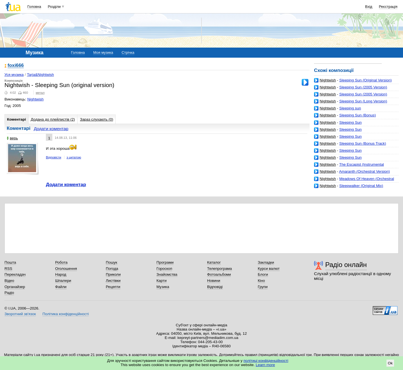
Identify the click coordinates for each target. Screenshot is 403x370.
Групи (263, 287)
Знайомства (166, 274)
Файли (61, 287)
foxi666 (16, 65)
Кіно (261, 280)
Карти (161, 280)
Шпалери (63, 280)
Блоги (263, 274)
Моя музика (103, 52)
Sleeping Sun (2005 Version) (363, 87)
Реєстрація (388, 6)
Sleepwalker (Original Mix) (361, 186)
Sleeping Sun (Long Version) (363, 101)
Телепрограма (219, 268)
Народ (60, 274)
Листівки (113, 280)
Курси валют (269, 268)
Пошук (111, 262)
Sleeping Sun (350, 122)
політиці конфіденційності (265, 361)
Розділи (54, 6)
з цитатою (74, 157)
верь (12, 138)
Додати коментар (51, 128)
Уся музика (14, 74)
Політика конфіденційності (66, 314)
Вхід (368, 6)
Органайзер (14, 287)
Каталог (214, 262)
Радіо (9, 293)
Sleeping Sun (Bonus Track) (362, 143)
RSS (8, 268)
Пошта (10, 262)
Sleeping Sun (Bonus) (357, 115)
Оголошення (66, 268)
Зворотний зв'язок (20, 314)
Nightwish (328, 80)
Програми (165, 262)
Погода (112, 268)
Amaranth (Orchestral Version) (364, 171)
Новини (213, 280)
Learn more (265, 365)
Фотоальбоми (219, 274)
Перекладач (14, 274)
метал (40, 92)
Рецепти (113, 287)
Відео (9, 280)
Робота (61, 262)
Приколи (113, 274)
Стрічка (127, 52)
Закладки (266, 262)
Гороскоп (164, 268)
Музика (162, 287)
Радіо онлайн (346, 264)
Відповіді (215, 287)
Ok (390, 363)
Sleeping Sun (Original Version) (365, 80)
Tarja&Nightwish (40, 74)
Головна (34, 6)
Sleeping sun (350, 108)
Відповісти (53, 157)
